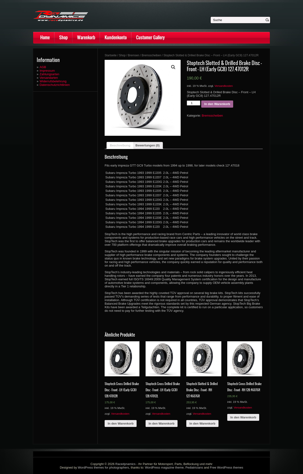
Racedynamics (125, 464)
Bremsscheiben (151, 55)
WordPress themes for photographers (103, 467)
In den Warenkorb (217, 104)
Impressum (47, 70)
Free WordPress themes (226, 467)
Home (45, 37)
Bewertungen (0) (147, 145)
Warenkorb (86, 37)
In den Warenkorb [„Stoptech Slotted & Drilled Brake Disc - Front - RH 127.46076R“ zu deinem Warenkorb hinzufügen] (202, 423)
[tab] (120, 145)
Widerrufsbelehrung (53, 81)
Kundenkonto (116, 37)
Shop (63, 37)
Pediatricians (194, 467)
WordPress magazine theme (164, 467)
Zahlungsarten (49, 74)
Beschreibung (120, 145)
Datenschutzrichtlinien (55, 85)
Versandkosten (223, 85)
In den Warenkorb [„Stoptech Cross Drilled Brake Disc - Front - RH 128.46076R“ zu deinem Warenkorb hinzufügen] (243, 417)
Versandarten (49, 77)
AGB (43, 67)
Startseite (111, 55)
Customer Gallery (150, 37)
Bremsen (133, 55)
